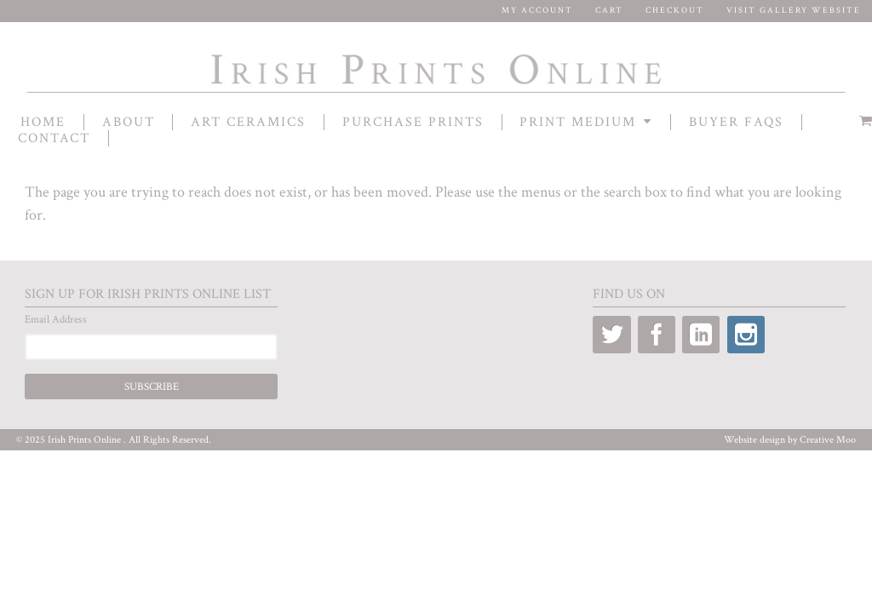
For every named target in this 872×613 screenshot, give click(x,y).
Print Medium (577, 122)
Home (43, 122)
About (128, 122)
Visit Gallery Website (793, 10)
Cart (609, 10)
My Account (537, 10)
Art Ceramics (248, 122)
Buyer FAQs (736, 122)
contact (54, 138)
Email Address (56, 319)
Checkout (674, 10)
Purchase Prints (413, 122)
